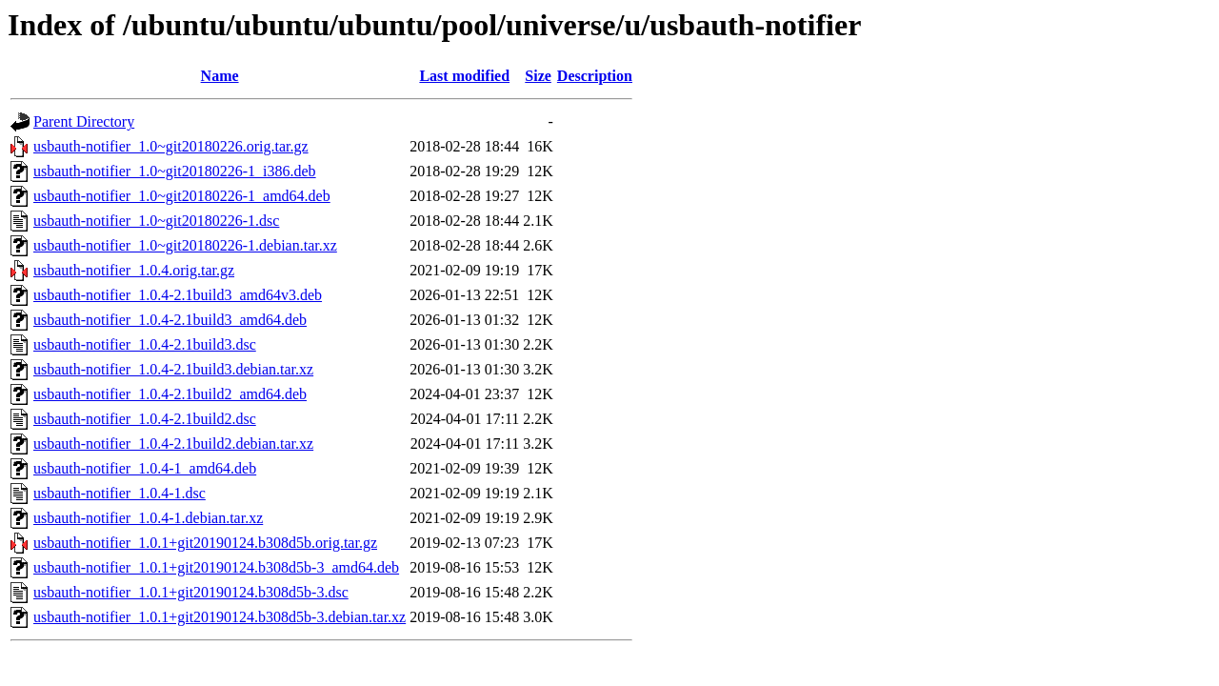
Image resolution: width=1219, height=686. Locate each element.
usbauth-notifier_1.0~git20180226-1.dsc (156, 220)
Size (538, 76)
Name (220, 76)
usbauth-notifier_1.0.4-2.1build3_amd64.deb (170, 320)
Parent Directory (83, 121)
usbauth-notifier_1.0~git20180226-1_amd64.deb (181, 196)
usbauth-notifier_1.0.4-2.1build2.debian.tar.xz (173, 443)
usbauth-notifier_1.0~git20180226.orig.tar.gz (171, 146)
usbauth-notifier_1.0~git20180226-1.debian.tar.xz (185, 245)
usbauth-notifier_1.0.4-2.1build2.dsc (144, 419)
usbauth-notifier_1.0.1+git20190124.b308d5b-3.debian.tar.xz (219, 617)
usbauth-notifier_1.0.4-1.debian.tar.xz (148, 518)
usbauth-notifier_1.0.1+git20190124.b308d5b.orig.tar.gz (205, 543)
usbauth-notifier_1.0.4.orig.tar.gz (133, 270)
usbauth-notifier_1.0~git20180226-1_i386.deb (174, 171)
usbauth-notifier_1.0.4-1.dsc (119, 493)
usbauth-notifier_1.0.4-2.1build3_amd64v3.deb (177, 295)
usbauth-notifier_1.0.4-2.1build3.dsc (144, 344)
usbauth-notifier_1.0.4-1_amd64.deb (144, 468)
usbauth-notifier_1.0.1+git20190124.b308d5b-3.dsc (191, 592)
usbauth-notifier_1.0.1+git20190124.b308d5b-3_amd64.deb (216, 567)
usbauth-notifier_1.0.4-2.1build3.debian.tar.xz (173, 369)
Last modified (464, 76)
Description (594, 76)
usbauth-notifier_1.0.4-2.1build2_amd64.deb (170, 394)
